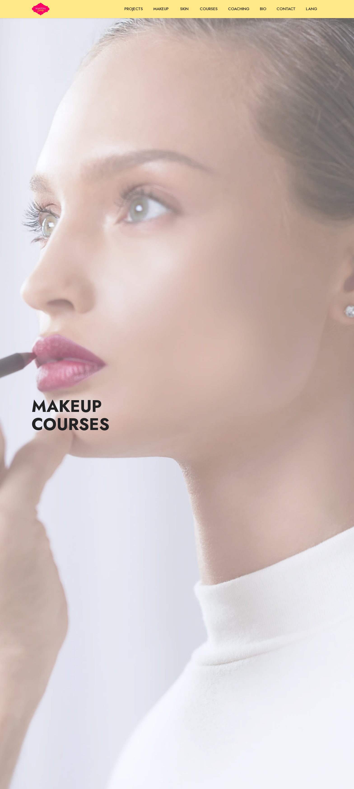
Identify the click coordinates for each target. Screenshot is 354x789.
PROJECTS (133, 9)
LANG (311, 9)
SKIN (185, 9)
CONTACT (286, 9)
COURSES (209, 9)
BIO (263, 9)
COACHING (238, 9)
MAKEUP (161, 9)
